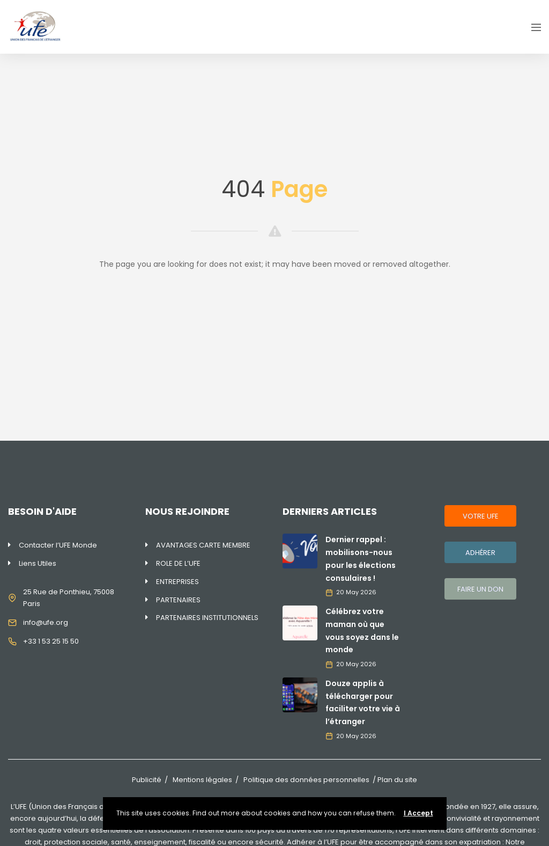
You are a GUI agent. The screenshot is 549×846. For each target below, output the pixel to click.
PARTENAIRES (178, 600)
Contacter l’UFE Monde (58, 545)
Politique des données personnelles (306, 780)
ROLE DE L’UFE (178, 563)
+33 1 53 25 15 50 (51, 641)
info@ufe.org (45, 622)
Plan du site (397, 780)
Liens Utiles (37, 563)
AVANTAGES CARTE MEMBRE (203, 545)
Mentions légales (202, 780)
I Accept (418, 813)
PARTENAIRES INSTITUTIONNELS (207, 617)
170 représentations (358, 830)
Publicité (146, 780)
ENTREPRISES (177, 582)
